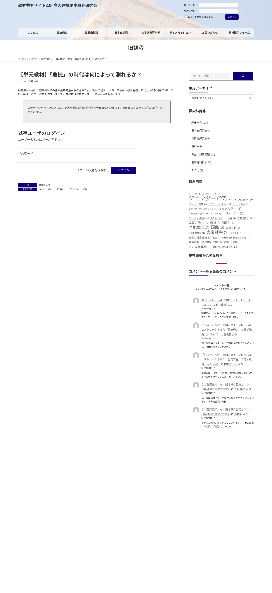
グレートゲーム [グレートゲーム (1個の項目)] (215, 194)
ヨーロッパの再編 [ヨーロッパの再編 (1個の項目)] (214, 213)
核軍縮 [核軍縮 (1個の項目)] (227, 247)
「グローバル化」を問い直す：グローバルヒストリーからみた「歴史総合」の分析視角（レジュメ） (226, 329)
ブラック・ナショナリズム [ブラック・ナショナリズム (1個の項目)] (203, 209)
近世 (85, 189)
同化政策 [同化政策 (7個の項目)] (199, 227)
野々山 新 (221, 304)
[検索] (243, 76)
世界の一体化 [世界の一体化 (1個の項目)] (218, 218)
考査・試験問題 (200, 154)
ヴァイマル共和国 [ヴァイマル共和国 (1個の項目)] (199, 218)
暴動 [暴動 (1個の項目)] (217, 247)
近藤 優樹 (239, 389)
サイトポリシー (29, 526)
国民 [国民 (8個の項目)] (217, 227)
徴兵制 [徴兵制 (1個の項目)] (227, 237)
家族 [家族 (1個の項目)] (216, 237)
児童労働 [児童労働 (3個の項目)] (197, 223)
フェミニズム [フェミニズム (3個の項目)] (219, 204)
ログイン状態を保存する (199, 16)
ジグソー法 (73, 189)
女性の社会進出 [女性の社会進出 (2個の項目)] (200, 237)
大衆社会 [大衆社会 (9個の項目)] (217, 232)
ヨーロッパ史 (45, 189)
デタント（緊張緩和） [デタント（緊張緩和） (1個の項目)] (240, 199)
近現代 (59, 189)
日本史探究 (198, 130)
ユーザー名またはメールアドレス (40, 139)
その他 (195, 170)
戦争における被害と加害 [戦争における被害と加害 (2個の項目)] (205, 242)
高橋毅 (227, 334)
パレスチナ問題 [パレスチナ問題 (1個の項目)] (198, 204)
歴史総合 (196, 122)
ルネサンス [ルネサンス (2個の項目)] (234, 213)
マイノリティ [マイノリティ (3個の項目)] (230, 208)
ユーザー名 (189, 5)
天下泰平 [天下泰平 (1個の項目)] (236, 233)
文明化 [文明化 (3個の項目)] (230, 242)
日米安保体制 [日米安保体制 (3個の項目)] (200, 247)
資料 (194, 146)
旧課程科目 (44, 185)
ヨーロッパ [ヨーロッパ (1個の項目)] (196, 213)
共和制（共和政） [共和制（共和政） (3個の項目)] (221, 223)
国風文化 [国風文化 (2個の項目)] (233, 228)
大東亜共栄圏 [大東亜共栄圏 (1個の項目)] (197, 233)
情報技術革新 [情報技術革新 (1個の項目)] (241, 237)
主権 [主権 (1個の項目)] (232, 218)
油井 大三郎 (230, 364)
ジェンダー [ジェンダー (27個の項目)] (208, 198)
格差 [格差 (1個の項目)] (237, 247)
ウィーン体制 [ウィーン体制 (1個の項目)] (197, 194)
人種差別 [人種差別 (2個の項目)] (244, 218)
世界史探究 (198, 138)
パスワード (189, 10)
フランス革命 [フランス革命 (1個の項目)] (241, 204)
